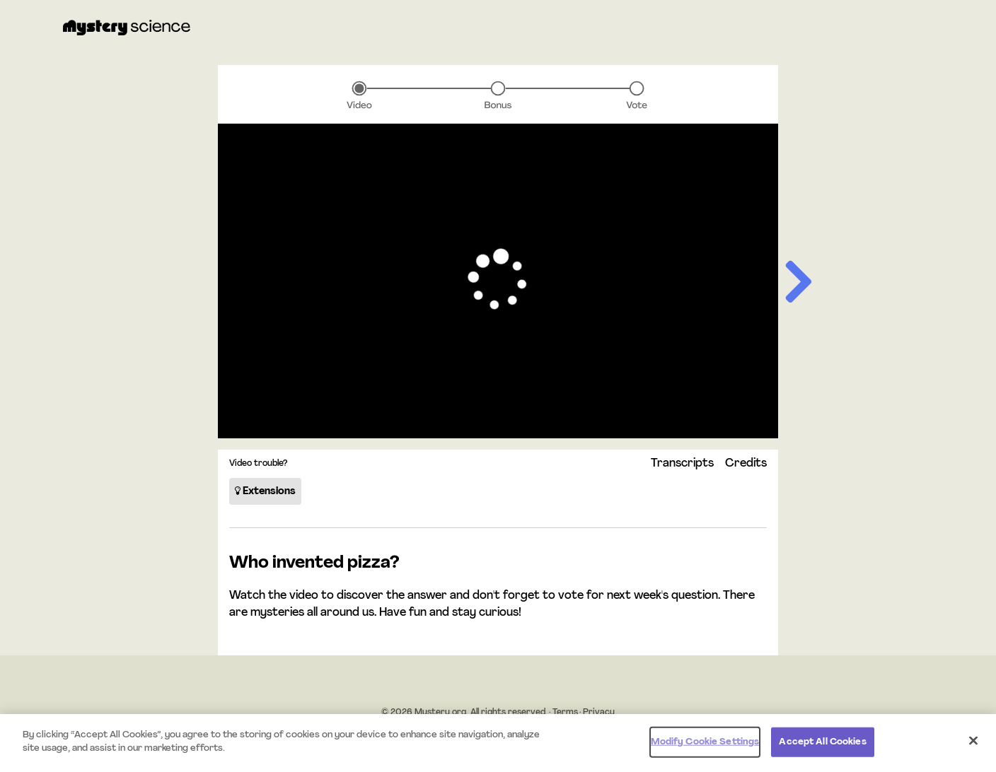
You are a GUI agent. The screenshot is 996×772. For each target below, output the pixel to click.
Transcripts (682, 463)
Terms (565, 712)
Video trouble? (258, 464)
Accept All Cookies (822, 742)
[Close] (973, 740)
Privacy (599, 712)
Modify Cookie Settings (705, 742)
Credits (746, 463)
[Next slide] (797, 284)
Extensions (265, 491)
